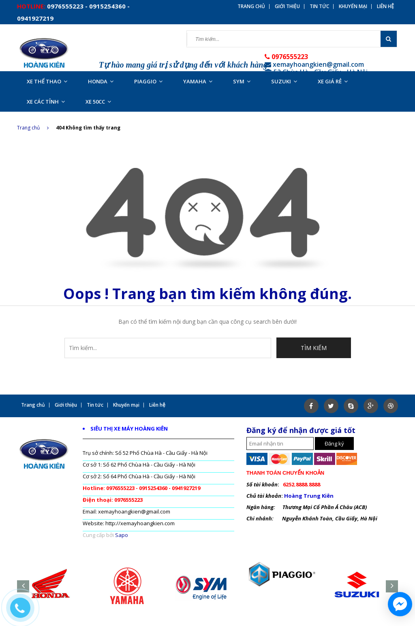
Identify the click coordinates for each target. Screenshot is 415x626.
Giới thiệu (287, 6)
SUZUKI (284, 81)
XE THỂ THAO (47, 81)
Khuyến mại (353, 6)
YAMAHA (197, 81)
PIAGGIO (148, 81)
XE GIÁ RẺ (333, 81)
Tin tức (319, 6)
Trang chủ (251, 6)
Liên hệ (385, 6)
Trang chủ (33, 127)
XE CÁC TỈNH (46, 101)
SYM (241, 81)
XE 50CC (98, 101)
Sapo (121, 535)
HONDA (100, 81)
